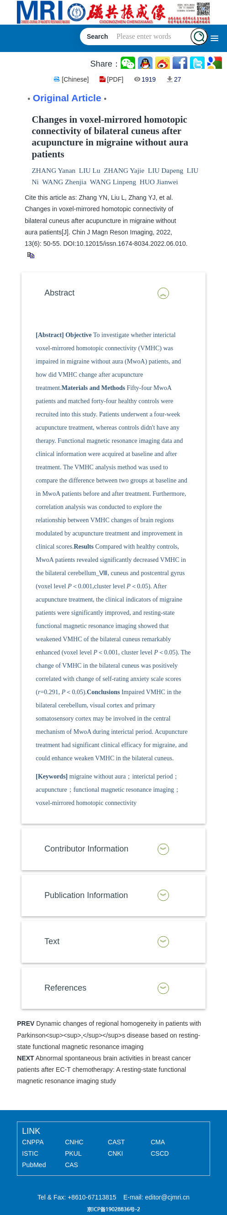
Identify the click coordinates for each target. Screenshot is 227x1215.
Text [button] (51, 941)
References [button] (65, 987)
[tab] (113, 293)
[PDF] (115, 79)
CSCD (160, 1153)
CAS (71, 1164)
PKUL (73, 1153)
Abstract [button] (59, 292)
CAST (116, 1142)
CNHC (74, 1142)
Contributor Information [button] (86, 848)
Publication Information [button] (86, 895)
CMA (158, 1142)
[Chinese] (75, 79)
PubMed (34, 1164)
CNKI (115, 1153)
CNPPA (32, 1142)
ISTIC (30, 1153)
